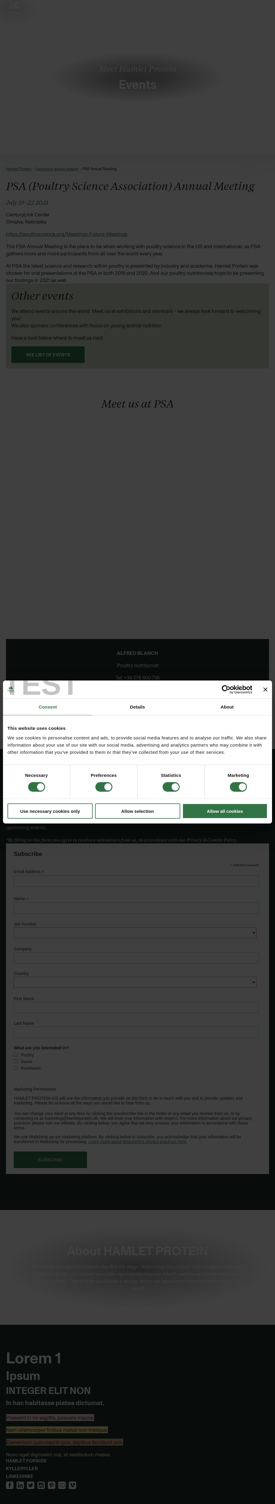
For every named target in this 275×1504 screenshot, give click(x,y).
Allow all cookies (225, 810)
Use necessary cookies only (50, 810)
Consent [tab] (48, 706)
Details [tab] (137, 706)
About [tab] (227, 706)
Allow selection (137, 810)
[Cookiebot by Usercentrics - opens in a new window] (226, 689)
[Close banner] (265, 690)
